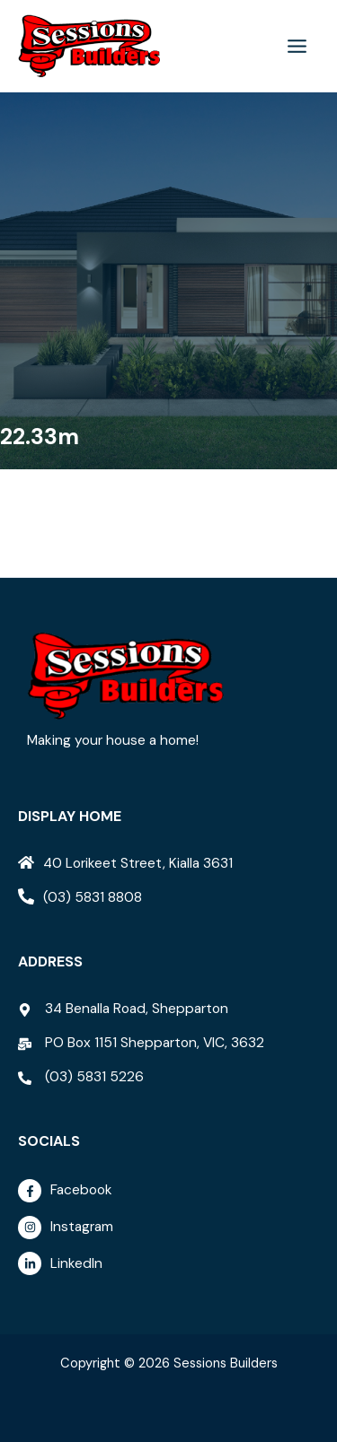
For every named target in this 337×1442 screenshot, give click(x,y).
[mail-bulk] (141, 1043)
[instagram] (173, 1232)
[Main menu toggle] (297, 45)
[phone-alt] (80, 897)
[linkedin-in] (173, 1263)
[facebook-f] (173, 1195)
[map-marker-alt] (123, 1009)
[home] (125, 863)
